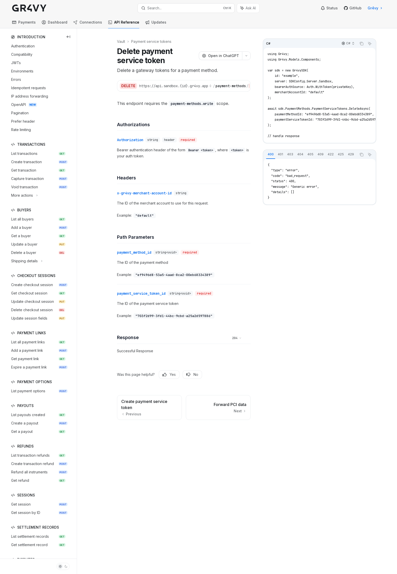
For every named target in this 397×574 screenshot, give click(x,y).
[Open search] (186, 8)
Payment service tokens (151, 41)
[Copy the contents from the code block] (361, 43)
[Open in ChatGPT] (220, 55)
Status (329, 8)
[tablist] (310, 154)
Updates (155, 24)
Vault (121, 41)
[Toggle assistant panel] (248, 8)
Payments (24, 24)
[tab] (270, 154)
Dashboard (54, 24)
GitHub (353, 8)
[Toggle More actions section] (24, 195)
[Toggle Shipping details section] (26, 261)
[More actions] (246, 55)
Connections (87, 24)
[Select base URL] (175, 85)
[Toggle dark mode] (63, 566)
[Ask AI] (369, 43)
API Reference (123, 24)
